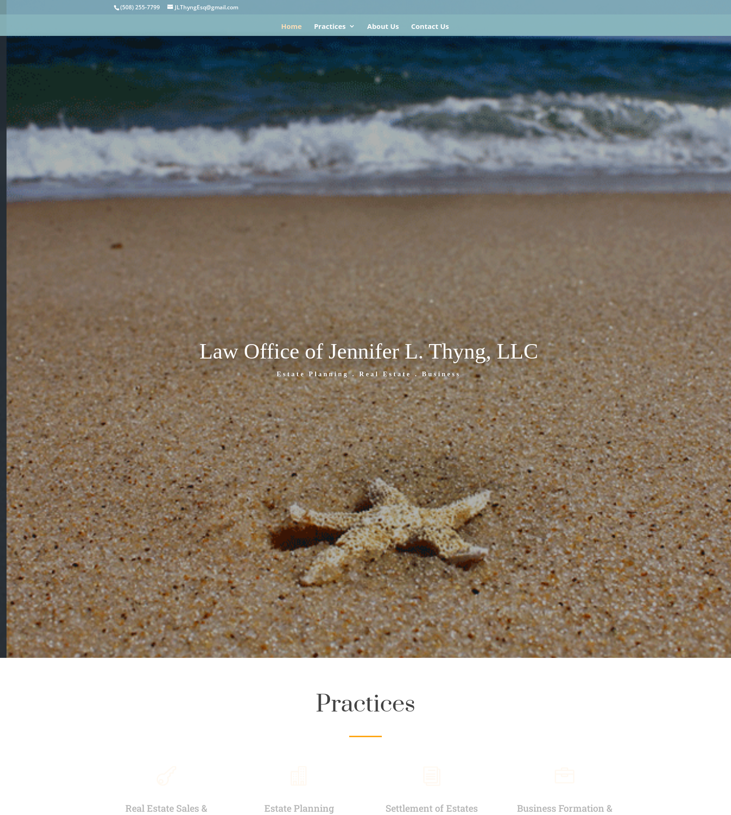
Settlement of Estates (432, 808)
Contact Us (430, 27)
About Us (383, 27)
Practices (329, 27)
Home (291, 27)
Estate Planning (299, 808)
